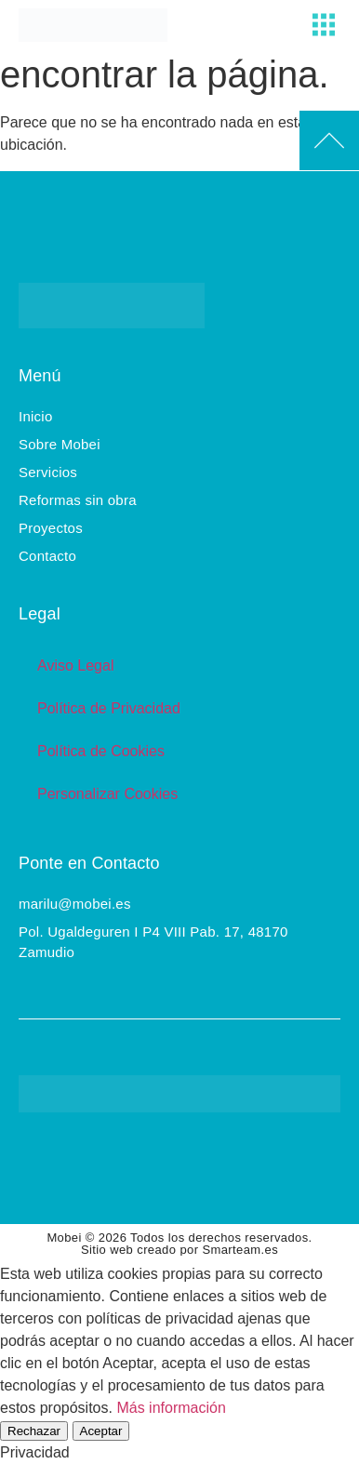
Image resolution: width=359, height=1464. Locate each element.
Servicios (48, 472)
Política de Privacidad (108, 708)
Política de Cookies (101, 751)
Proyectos (51, 528)
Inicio (36, 416)
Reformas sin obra (78, 500)
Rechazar (33, 1431)
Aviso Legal (75, 665)
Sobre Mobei (59, 444)
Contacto (47, 556)
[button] (323, 25)
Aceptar (101, 1431)
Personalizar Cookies (107, 794)
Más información (170, 1408)
